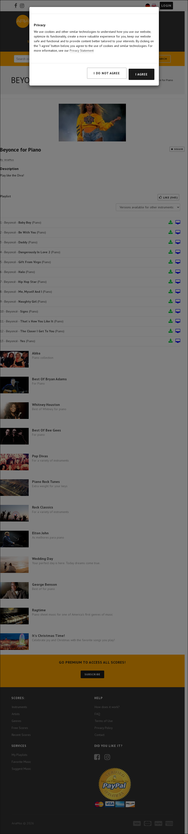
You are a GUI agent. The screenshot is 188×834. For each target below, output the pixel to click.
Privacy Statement (82, 50)
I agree (141, 74)
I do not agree (107, 73)
